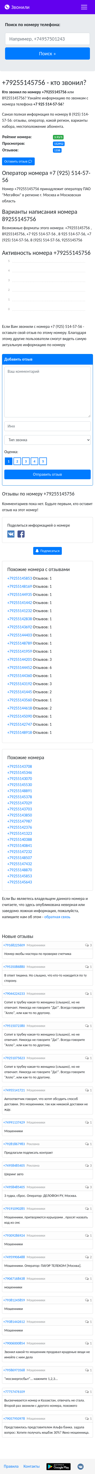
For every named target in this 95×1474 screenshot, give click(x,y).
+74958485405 (14, 1165)
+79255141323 (19, 833)
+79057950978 (14, 1418)
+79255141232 (19, 610)
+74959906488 (14, 1257)
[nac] (84, 7)
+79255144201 (19, 659)
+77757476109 (14, 1392)
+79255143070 (19, 778)
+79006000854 (14, 1343)
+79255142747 (19, 724)
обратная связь (57, 916)
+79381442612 (14, 1322)
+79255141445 (19, 691)
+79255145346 (19, 772)
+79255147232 (19, 851)
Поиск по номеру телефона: (32, 24)
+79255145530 (19, 784)
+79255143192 (19, 683)
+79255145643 (19, 882)
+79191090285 (14, 1208)
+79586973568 (14, 1370)
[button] (47, 53)
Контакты (32, 1466)
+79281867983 (14, 1144)
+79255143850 (19, 815)
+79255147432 (19, 863)
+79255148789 (19, 643)
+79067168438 (14, 1278)
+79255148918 (19, 732)
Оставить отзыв (18, 161)
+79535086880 (14, 967)
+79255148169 (19, 586)
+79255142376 (19, 827)
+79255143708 (19, 766)
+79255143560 (19, 700)
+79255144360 (19, 675)
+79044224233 (14, 993)
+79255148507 (19, 857)
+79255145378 (19, 796)
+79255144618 (19, 708)
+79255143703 (19, 809)
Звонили (17, 6)
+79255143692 (19, 627)
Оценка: (11, 451)
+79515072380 (14, 1026)
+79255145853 (19, 578)
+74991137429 (14, 1122)
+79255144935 (19, 594)
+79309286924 (14, 1235)
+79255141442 (19, 602)
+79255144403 (19, 635)
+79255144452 (19, 667)
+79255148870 (19, 869)
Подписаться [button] (47, 551)
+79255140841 (19, 845)
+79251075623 (14, 1058)
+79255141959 (19, 651)
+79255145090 (19, 716)
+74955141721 (14, 1090)
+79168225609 (14, 945)
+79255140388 (19, 839)
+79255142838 (19, 618)
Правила (11, 1466)
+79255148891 (19, 790)
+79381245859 (14, 1300)
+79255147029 (19, 803)
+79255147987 (19, 821)
